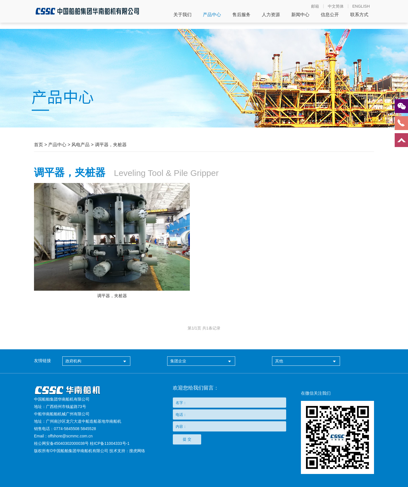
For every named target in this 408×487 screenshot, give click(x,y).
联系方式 (359, 14)
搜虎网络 (137, 450)
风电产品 (80, 144)
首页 (38, 144)
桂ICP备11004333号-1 (109, 443)
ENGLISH (361, 6)
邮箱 (315, 6)
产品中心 (212, 14)
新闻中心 (300, 14)
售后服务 (241, 14)
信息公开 (330, 14)
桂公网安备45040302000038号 (61, 443)
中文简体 (336, 6)
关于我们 (182, 14)
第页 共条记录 (204, 328)
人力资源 (271, 14)
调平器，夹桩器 (111, 144)
